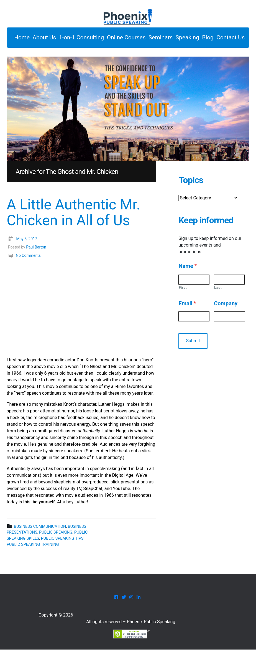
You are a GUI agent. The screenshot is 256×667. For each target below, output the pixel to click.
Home (23, 39)
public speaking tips (62, 555)
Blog (21, 53)
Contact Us (49, 53)
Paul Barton (36, 264)
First (183, 305)
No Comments (28, 272)
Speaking (217, 39)
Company (225, 321)
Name (187, 283)
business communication (40, 543)
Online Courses (144, 39)
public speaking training (33, 561)
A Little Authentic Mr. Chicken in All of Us (73, 230)
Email (187, 321)
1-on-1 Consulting (94, 39)
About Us (51, 39)
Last (218, 305)
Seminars (185, 39)
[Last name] (229, 297)
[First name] (193, 297)
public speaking (55, 549)
